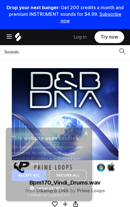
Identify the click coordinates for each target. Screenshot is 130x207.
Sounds (11, 52)
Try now (109, 37)
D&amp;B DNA (53, 190)
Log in (80, 37)
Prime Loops (91, 190)
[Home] (18, 38)
